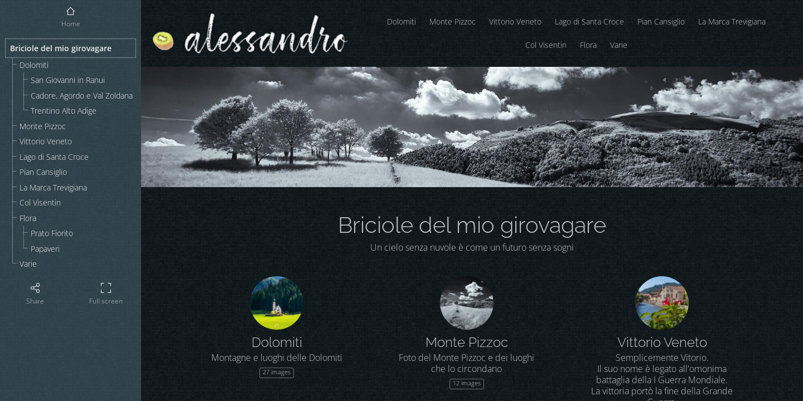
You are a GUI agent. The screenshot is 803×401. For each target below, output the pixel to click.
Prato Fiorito (52, 233)
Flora (28, 218)
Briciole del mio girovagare (61, 48)
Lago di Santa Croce (54, 156)
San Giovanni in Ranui (68, 80)
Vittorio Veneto (46, 141)
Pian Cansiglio (43, 172)
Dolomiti (34, 65)
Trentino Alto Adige (63, 110)
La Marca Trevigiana (53, 187)
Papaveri (45, 248)
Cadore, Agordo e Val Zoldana (82, 95)
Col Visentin (40, 202)
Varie (28, 263)
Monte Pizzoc (43, 126)
